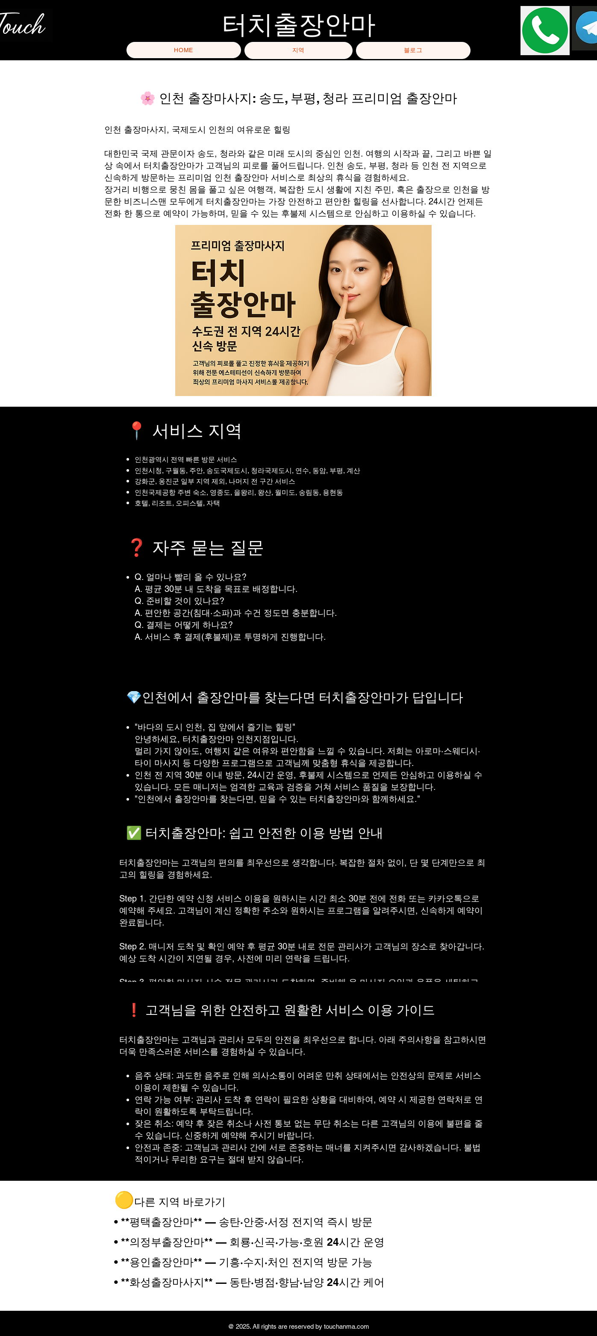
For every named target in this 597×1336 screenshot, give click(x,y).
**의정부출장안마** (167, 1242)
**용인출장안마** (163, 1262)
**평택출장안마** (161, 1221)
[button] (298, 50)
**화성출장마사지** (167, 1282)
